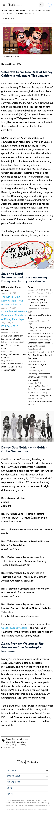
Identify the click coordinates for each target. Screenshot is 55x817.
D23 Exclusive (13, 776)
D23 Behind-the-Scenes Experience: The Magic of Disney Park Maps (14, 315)
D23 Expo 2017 (9, 326)
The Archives (13, 782)
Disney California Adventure (17, 739)
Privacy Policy (41, 800)
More (9, 788)
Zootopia (11, 747)
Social (10, 794)
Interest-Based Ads (11, 805)
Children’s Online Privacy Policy (38, 802)
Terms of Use (30, 800)
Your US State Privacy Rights (15, 802)
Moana (4, 747)
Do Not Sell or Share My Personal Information (34, 805)
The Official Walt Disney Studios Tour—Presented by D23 (13, 300)
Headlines (20, 11)
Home (4, 11)
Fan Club (11, 770)
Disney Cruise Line (13, 742)
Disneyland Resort (18, 745)
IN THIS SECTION (8, 18)
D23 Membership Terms (16, 800)
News (11, 11)
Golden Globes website (14, 628)
